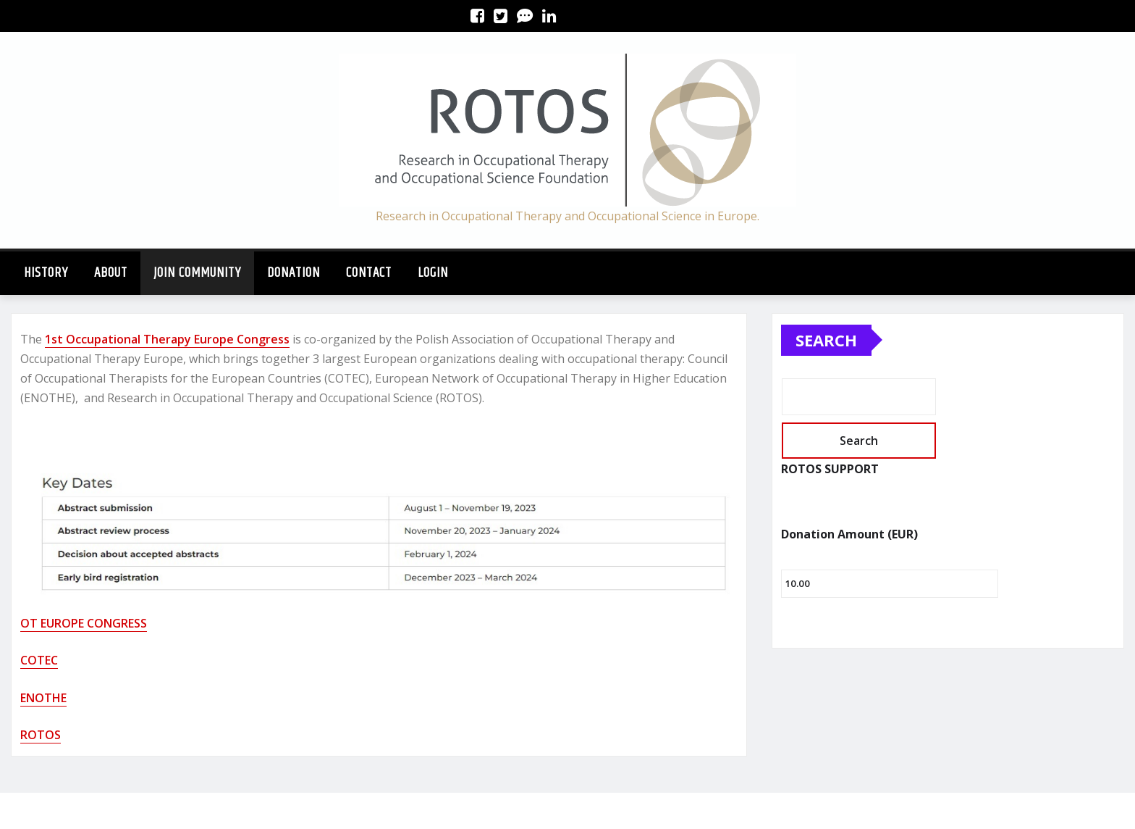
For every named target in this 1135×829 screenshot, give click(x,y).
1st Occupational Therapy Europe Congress (167, 339)
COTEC (39, 660)
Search (826, 340)
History (46, 272)
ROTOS (40, 735)
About (110, 272)
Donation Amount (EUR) (849, 534)
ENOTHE (43, 698)
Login (433, 272)
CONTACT (369, 272)
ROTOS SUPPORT (830, 469)
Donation (293, 272)
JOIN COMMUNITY (197, 272)
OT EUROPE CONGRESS (83, 623)
